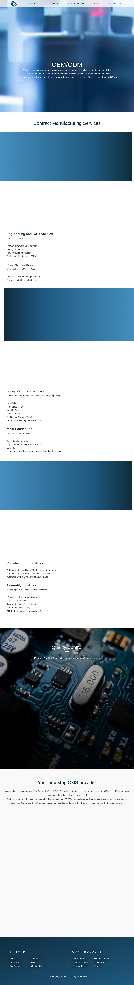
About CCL (36, 959)
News (33, 962)
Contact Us (36, 966)
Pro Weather (79, 959)
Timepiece (99, 962)
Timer (97, 966)
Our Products (16, 966)
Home (12, 959)
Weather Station (101, 959)
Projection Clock (80, 962)
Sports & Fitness (80, 966)
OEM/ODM (15, 962)
